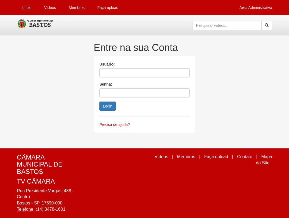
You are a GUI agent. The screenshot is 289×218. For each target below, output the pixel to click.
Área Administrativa (255, 7)
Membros (76, 7)
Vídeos (50, 7)
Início (26, 7)
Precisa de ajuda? (114, 124)
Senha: (105, 84)
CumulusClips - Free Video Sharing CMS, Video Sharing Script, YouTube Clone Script (36, 25)
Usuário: (107, 64)
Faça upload (107, 7)
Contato (244, 156)
